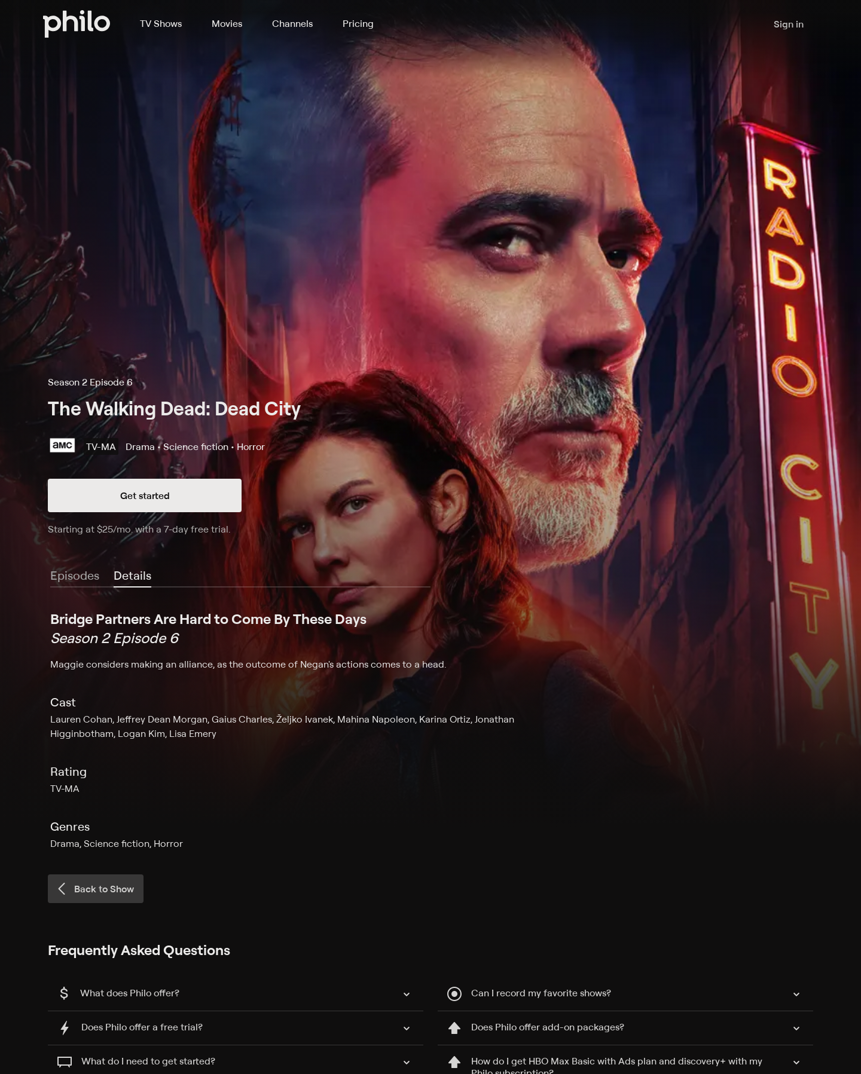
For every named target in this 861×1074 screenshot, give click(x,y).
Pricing (358, 23)
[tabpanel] (430, 729)
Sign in (789, 24)
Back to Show (94, 889)
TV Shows (161, 23)
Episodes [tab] (74, 575)
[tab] (132, 576)
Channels (292, 23)
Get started (145, 495)
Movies (227, 23)
